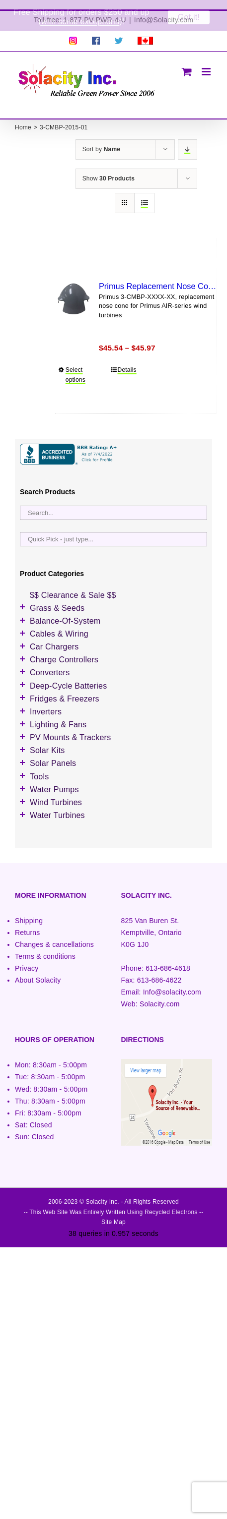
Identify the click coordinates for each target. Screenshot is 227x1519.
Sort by (101, 139)
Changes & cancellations (54, 935)
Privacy (26, 959)
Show (108, 169)
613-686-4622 (159, 971)
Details (127, 360)
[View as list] (144, 193)
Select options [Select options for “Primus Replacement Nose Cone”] (75, 365)
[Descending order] (187, 140)
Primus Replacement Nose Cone (158, 276)
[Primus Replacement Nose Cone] (73, 289)
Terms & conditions (45, 947)
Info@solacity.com (172, 983)
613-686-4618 (168, 959)
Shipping (29, 911)
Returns (27, 923)
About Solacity (38, 971)
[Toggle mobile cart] (187, 62)
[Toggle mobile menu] (207, 62)
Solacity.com (160, 994)
